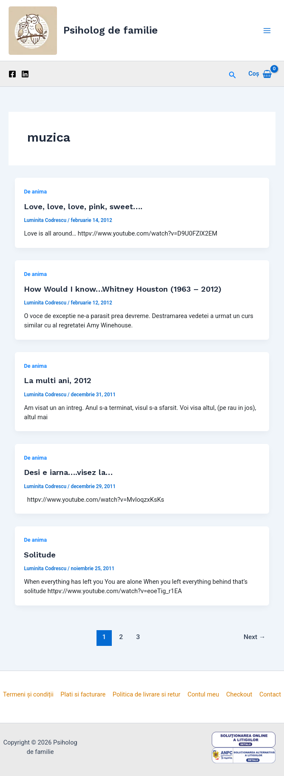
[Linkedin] (25, 74)
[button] (232, 74)
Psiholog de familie (110, 30)
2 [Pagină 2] (121, 637)
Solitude (40, 554)
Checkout (239, 694)
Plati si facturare (82, 694)
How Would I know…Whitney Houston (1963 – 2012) (123, 288)
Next (255, 637)
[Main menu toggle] (266, 30)
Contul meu (203, 694)
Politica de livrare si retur (146, 694)
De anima (35, 191)
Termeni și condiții (28, 694)
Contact (270, 694)
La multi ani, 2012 (57, 380)
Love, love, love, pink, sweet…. (83, 206)
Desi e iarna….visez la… (68, 472)
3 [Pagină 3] (138, 637)
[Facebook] (12, 74)
